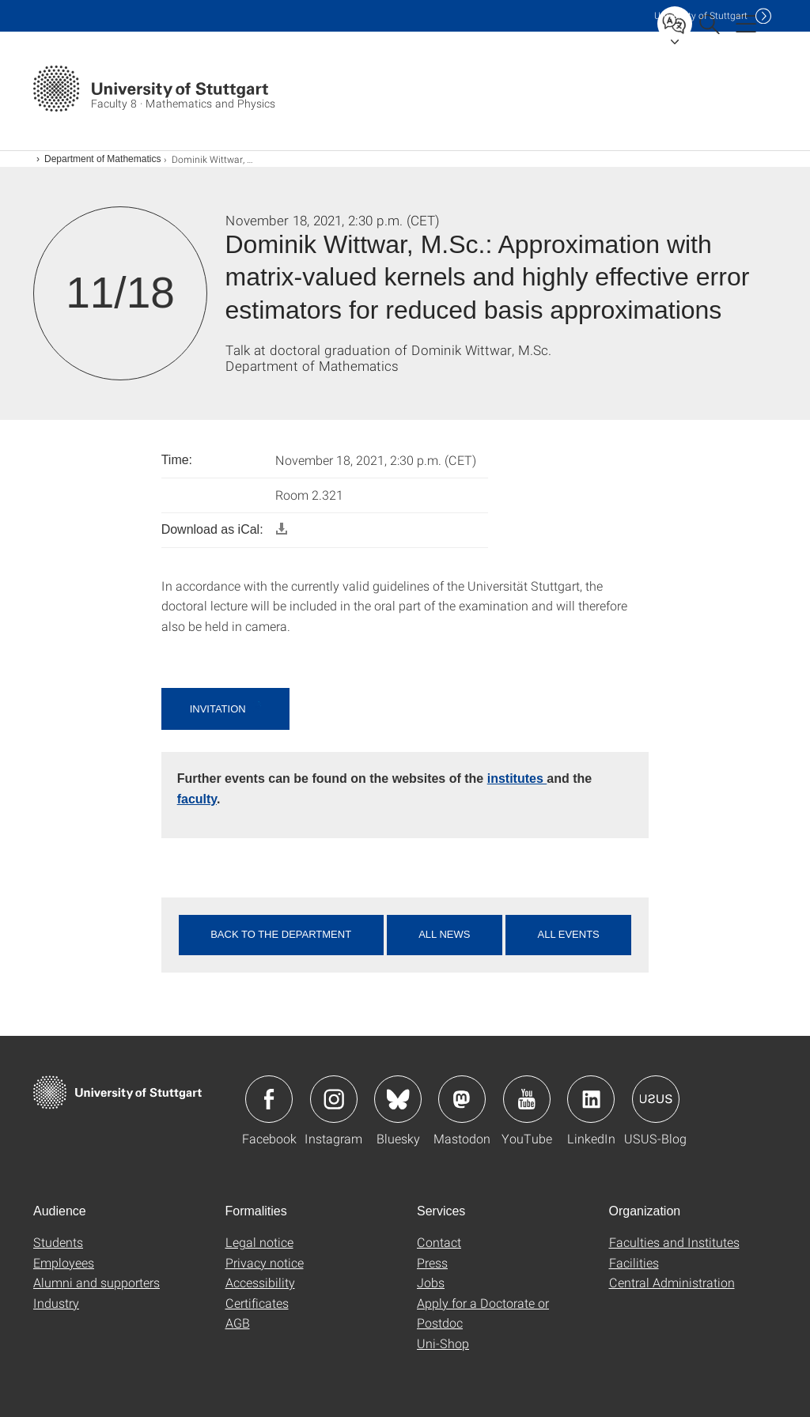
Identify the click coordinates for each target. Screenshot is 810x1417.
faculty (197, 799)
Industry (56, 1302)
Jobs (431, 1282)
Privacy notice (264, 1262)
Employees (63, 1262)
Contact (439, 1242)
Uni (701, 15)
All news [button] (444, 934)
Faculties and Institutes (674, 1242)
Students (58, 1242)
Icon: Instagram (334, 1099)
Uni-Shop (443, 1343)
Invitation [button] (219, 709)
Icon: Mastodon (462, 1099)
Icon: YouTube (527, 1099)
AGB (237, 1322)
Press (432, 1262)
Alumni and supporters (96, 1282)
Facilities (634, 1262)
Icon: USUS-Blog (655, 1099)
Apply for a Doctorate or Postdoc (483, 1313)
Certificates (257, 1302)
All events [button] (568, 934)
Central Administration (672, 1282)
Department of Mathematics (102, 158)
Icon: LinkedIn (591, 1099)
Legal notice (259, 1242)
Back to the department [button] (280, 934)
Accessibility (260, 1282)
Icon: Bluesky (398, 1099)
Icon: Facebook (269, 1099)
